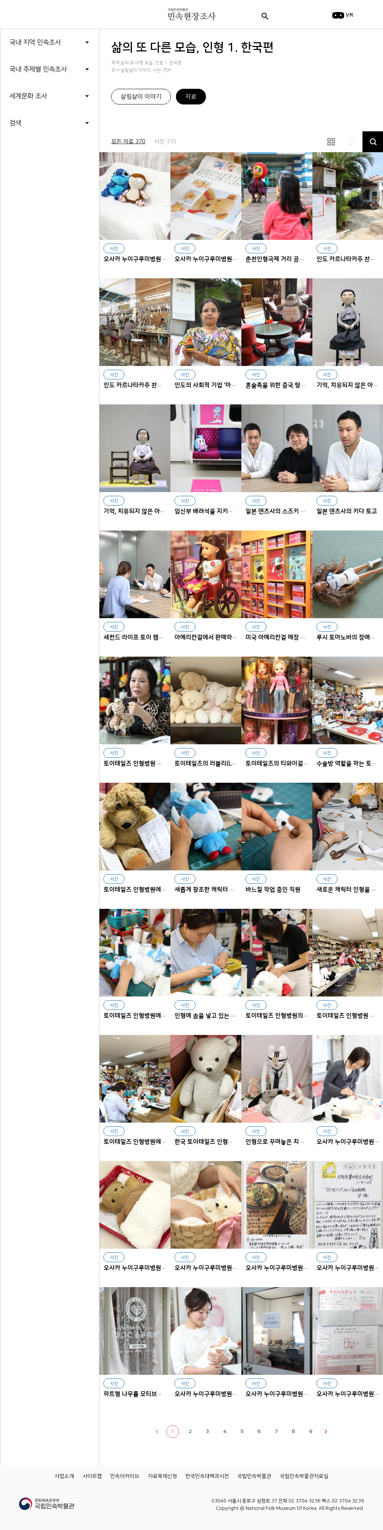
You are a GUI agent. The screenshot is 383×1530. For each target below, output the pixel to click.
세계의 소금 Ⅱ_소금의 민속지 (59, 219)
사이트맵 (92, 1476)
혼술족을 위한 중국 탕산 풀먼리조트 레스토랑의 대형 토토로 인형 (276, 322)
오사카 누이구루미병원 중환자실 (276, 1331)
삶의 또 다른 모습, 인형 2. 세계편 (62, 190)
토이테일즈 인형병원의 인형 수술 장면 (276, 952)
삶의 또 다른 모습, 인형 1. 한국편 (62, 175)
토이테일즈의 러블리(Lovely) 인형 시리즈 (205, 700)
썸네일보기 (331, 141)
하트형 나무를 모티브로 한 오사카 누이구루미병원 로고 (134, 1331)
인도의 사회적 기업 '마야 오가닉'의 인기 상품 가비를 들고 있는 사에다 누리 (205, 322)
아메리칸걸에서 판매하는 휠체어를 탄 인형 (205, 574)
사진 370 (165, 141)
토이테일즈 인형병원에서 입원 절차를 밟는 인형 (134, 826)
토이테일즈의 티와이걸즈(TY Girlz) (276, 700)
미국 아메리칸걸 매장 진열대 (276, 574)
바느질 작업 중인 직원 (276, 826)
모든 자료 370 (128, 141)
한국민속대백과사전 (207, 1476)
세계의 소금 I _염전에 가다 (55, 204)
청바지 (33, 233)
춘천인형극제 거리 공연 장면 (276, 196)
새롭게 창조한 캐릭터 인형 (205, 826)
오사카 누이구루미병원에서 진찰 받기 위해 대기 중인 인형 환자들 (134, 196)
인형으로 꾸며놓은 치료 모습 (276, 1079)
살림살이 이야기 (141, 96)
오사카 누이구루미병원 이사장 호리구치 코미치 (205, 1331)
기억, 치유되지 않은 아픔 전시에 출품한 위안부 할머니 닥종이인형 (134, 448)
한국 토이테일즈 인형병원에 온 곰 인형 (205, 1079)
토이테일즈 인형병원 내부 (348, 1016)
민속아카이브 (124, 1476)
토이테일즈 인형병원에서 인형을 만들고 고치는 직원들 (134, 1079)
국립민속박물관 (254, 1476)
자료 (191, 96)
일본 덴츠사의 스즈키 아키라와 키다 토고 (276, 448)
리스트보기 (352, 141)
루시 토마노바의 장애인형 (348, 637)
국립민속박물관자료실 (304, 1476)
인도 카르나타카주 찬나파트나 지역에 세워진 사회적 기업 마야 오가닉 (134, 322)
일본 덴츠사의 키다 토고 (346, 511)
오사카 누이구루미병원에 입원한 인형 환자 (134, 1205)
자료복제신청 (162, 1476)
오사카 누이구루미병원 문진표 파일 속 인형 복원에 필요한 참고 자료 (205, 196)
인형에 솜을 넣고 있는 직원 (205, 952)
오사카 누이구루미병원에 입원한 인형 (205, 1205)
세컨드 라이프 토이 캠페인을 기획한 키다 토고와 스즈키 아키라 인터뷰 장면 (134, 574)
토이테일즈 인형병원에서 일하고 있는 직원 (134, 952)
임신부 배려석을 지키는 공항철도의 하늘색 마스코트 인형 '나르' (205, 448)
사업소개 (64, 1476)
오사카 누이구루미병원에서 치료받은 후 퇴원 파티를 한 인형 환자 (276, 1205)
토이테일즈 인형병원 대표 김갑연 (134, 700)
